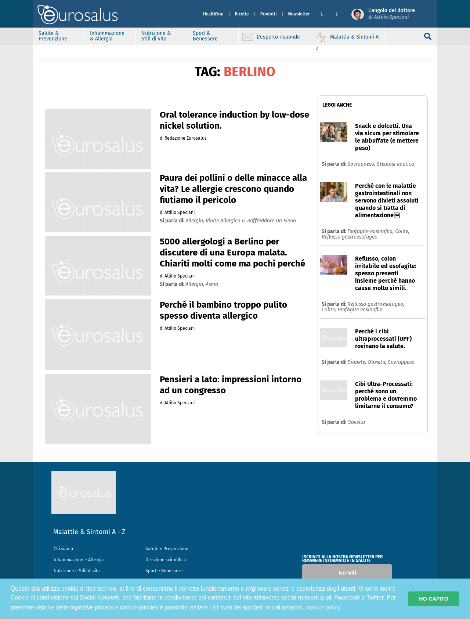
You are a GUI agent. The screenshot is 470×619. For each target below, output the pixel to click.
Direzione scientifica (165, 559)
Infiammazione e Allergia (79, 559)
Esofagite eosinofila (360, 310)
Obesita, (378, 362)
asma (212, 284)
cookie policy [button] (324, 607)
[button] (325, 14)
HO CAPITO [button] (433, 599)
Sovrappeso (401, 362)
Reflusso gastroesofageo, (375, 304)
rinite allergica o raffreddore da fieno (251, 221)
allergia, (195, 221)
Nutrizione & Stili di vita (156, 36)
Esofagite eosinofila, (371, 231)
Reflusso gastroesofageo (349, 237)
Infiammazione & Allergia (107, 36)
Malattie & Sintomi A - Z (89, 532)
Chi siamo (63, 548)
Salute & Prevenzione (53, 36)
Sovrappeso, (362, 164)
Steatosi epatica (395, 164)
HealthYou (213, 14)
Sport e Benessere (164, 570)
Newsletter (299, 14)
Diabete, (357, 362)
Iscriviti (347, 573)
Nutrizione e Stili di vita (77, 570)
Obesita (356, 422)
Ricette (242, 14)
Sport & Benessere (205, 36)
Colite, (402, 231)
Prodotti (268, 14)
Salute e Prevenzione (166, 548)
